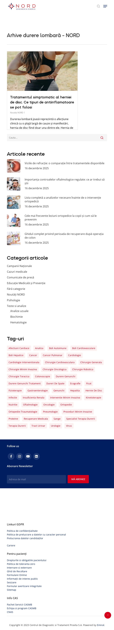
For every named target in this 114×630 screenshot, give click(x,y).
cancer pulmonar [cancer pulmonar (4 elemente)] (52, 355)
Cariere (11, 545)
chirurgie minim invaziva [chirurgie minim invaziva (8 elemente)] (23, 369)
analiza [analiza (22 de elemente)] (39, 348)
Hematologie (18, 322)
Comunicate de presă (20, 277)
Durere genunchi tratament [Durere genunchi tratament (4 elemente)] (25, 383)
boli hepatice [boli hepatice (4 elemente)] (16, 355)
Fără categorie (16, 289)
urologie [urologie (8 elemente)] (55, 425)
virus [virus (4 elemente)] (69, 425)
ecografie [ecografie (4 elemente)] (75, 383)
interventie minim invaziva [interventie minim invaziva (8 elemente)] (65, 397)
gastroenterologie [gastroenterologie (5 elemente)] (37, 390)
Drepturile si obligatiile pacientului (26, 560)
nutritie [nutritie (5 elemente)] (13, 404)
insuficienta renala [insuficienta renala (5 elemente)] (33, 397)
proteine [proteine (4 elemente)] (13, 418)
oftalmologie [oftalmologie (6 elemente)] (30, 404)
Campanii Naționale (19, 266)
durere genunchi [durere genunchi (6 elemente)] (65, 376)
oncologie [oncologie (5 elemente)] (49, 404)
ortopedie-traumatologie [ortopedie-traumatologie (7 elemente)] (23, 411)
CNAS (10, 612)
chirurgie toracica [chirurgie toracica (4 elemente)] (19, 376)
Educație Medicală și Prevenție (26, 283)
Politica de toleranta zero (21, 564)
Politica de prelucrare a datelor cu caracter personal (36, 534)
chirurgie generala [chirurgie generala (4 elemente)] (91, 362)
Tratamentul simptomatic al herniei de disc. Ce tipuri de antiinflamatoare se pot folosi (42, 102)
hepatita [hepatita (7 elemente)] (75, 390)
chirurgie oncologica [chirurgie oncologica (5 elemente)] (54, 369)
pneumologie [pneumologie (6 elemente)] (50, 411)
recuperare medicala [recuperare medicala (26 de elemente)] (36, 418)
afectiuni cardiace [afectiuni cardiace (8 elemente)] (19, 348)
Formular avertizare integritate (24, 586)
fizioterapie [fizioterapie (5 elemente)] (15, 390)
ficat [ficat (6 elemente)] (88, 383)
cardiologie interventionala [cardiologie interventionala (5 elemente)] (24, 362)
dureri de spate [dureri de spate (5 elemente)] (55, 383)
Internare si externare (19, 567)
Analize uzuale (19, 311)
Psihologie (13, 300)
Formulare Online (17, 575)
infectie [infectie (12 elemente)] (13, 397)
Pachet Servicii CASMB (19, 604)
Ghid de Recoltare (17, 571)
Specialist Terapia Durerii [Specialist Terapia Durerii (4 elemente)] (80, 418)
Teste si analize (16, 306)
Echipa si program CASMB (21, 608)
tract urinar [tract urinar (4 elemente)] (38, 425)
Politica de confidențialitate (22, 530)
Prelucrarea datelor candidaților (25, 538)
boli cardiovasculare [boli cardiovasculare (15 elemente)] (83, 348)
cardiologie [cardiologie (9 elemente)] (74, 355)
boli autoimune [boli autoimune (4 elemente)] (57, 348)
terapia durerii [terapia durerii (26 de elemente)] (17, 425)
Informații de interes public (22, 578)
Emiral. (101, 625)
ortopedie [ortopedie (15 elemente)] (66, 404)
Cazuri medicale (17, 272)
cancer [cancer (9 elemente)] (33, 355)
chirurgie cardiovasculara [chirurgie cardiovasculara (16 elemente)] (60, 362)
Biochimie (16, 317)
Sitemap (11, 589)
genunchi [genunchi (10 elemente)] (58, 390)
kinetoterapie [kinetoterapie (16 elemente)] (93, 397)
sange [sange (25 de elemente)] (57, 418)
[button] (105, 6)
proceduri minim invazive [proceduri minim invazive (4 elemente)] (77, 411)
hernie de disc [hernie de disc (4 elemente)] (94, 390)
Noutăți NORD (16, 112)
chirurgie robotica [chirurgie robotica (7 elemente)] (82, 369)
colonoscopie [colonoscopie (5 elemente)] (42, 376)
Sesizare (11, 582)
